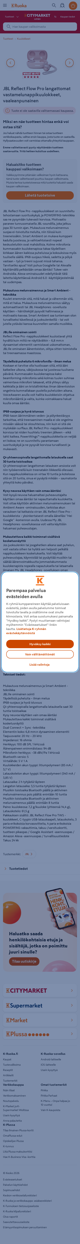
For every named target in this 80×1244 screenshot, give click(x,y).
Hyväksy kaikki (40, 644)
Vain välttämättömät (40, 654)
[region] (40, 622)
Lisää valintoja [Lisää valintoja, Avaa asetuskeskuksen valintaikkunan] (39, 664)
